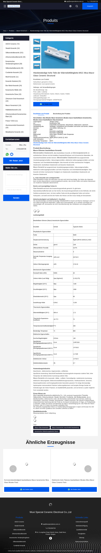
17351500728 (92, 1)
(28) (14, 63)
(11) (12, 77)
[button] (13, 468)
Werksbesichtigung (82, 526)
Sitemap (81, 537)
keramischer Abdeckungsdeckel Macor (46, 431)
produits (11, 31)
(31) (13, 81)
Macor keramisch (21, 31)
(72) (12, 44)
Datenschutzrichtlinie (81, 541)
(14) (13, 48)
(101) (14, 52)
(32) (16, 115)
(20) (15, 126)
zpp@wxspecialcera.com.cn (73, 1)
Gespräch (90, 6)
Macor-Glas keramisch (41, 427)
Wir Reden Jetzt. (16, 161)
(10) (14, 72)
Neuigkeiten (81, 533)
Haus (4, 31)
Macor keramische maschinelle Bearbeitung (65, 427)
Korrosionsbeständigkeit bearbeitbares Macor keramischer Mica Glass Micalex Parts (26, 481)
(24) (14, 85)
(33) (14, 68)
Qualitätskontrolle (81, 529)
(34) (15, 57)
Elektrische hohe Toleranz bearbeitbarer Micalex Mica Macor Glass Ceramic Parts (73, 481)
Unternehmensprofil (82, 522)
